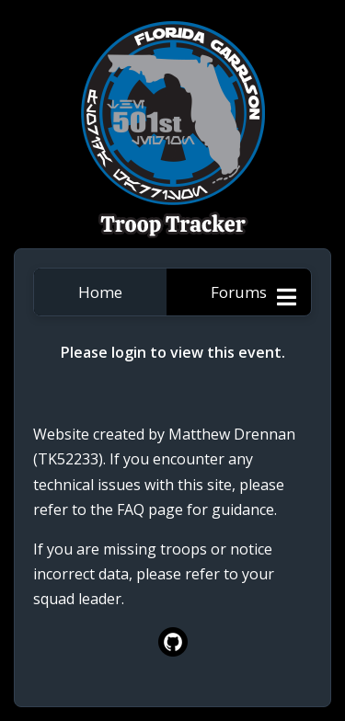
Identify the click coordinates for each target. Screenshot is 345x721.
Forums (239, 292)
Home (100, 292)
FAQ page (150, 509)
